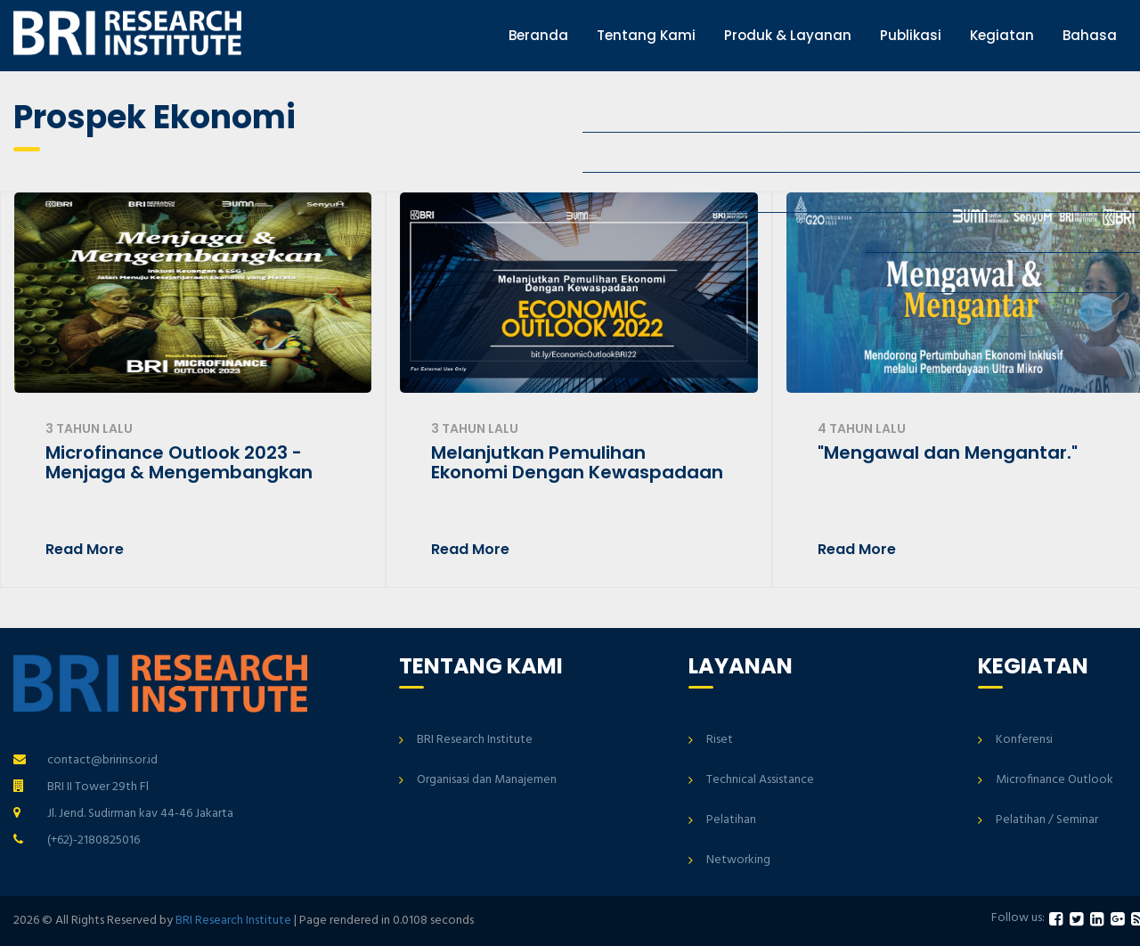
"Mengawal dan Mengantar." (948, 452)
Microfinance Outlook (1054, 780)
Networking (738, 860)
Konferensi (1024, 740)
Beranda (538, 35)
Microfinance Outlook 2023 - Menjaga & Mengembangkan (179, 462)
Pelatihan (731, 820)
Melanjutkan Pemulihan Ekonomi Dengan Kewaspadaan (577, 462)
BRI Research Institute (475, 740)
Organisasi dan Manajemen (487, 780)
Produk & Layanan (787, 35)
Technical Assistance (760, 780)
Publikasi (910, 35)
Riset (719, 740)
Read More (84, 549)
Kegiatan (1002, 35)
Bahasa (1090, 35)
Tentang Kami (646, 35)
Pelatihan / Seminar (1047, 820)
